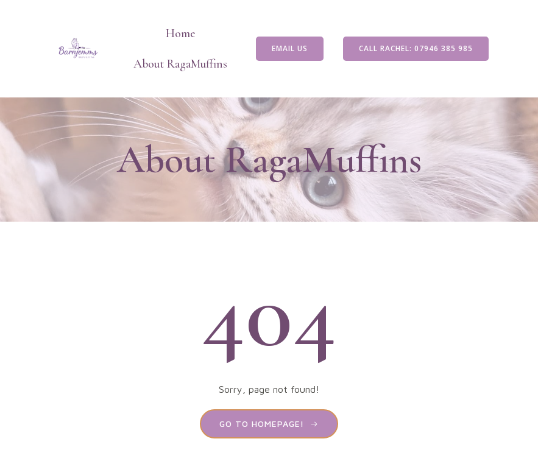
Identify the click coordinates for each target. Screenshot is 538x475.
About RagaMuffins (180, 64)
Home (180, 33)
